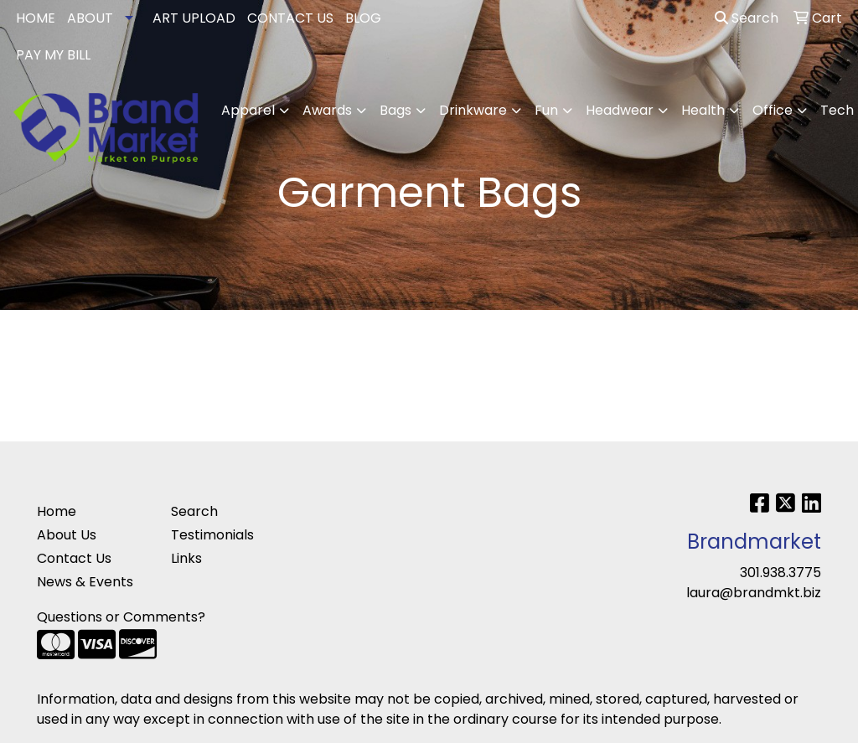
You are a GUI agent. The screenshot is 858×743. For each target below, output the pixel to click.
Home (56, 511)
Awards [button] (327, 110)
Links (186, 558)
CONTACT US (290, 18)
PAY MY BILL (53, 54)
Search (746, 18)
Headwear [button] (620, 110)
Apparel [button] (248, 110)
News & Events (85, 581)
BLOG (363, 18)
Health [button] (703, 110)
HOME (35, 18)
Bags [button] (395, 110)
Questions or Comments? (121, 617)
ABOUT (90, 18)
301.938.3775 (780, 572)
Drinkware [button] (473, 110)
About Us (66, 534)
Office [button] (772, 110)
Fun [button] (546, 110)
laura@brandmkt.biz (753, 592)
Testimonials (212, 534)
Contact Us (74, 558)
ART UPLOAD (193, 18)
